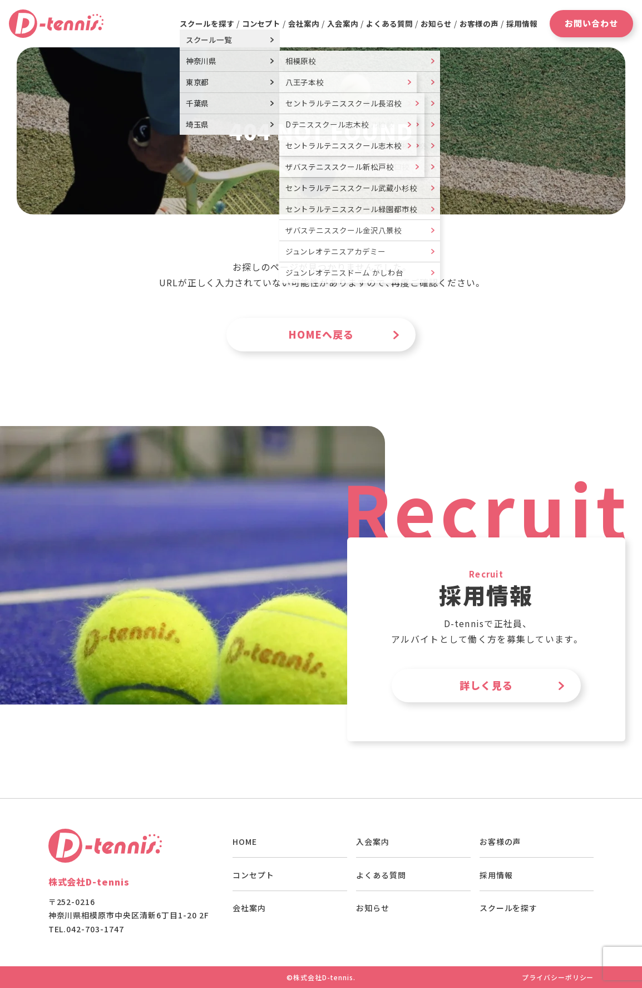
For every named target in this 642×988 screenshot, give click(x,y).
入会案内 (342, 23)
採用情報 (521, 23)
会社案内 (303, 23)
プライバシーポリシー (558, 977)
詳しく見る (486, 685)
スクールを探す (509, 907)
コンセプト (261, 23)
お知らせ (436, 23)
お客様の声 (479, 23)
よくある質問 (389, 23)
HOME (245, 841)
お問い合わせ (591, 23)
